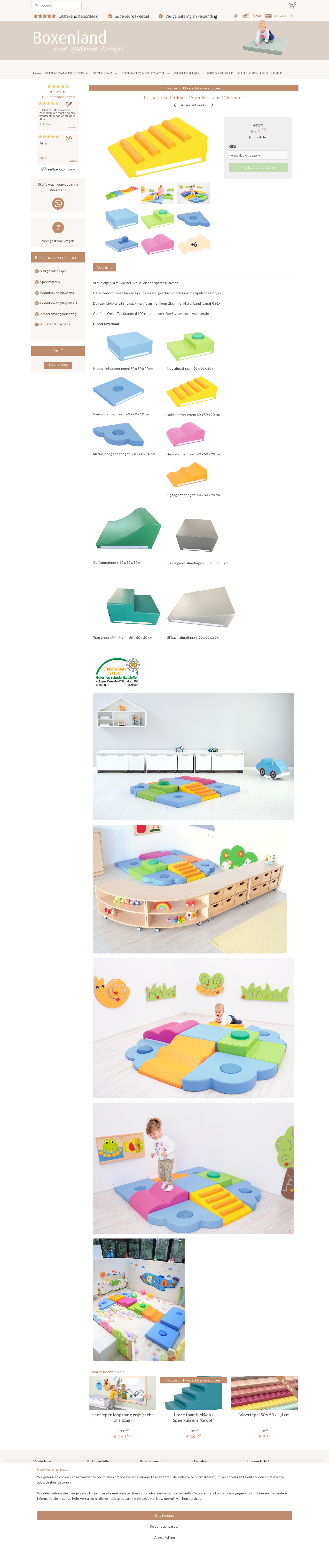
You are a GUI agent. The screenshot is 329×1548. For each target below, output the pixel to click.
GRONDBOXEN (105, 73)
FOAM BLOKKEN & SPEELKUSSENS (262, 73)
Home (37, 73)
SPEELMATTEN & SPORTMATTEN (146, 73)
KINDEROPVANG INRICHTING (67, 73)
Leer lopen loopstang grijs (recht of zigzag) (122, 1417)
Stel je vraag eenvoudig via (58, 187)
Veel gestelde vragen (58, 241)
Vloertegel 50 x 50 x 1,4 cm (264, 1414)
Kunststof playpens (55, 324)
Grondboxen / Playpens (104, 1471)
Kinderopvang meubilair (104, 1492)
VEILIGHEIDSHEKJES (186, 73)
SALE (58, 350)
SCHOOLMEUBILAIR (219, 73)
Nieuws (39, 1476)
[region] (132, 1529)
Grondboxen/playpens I (58, 293)
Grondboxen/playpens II (58, 303)
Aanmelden (259, 1487)
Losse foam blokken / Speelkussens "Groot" (193, 1417)
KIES (232, 146)
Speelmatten (50, 282)
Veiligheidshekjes (53, 271)
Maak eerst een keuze (258, 167)
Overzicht (104, 267)
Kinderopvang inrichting (58, 314)
